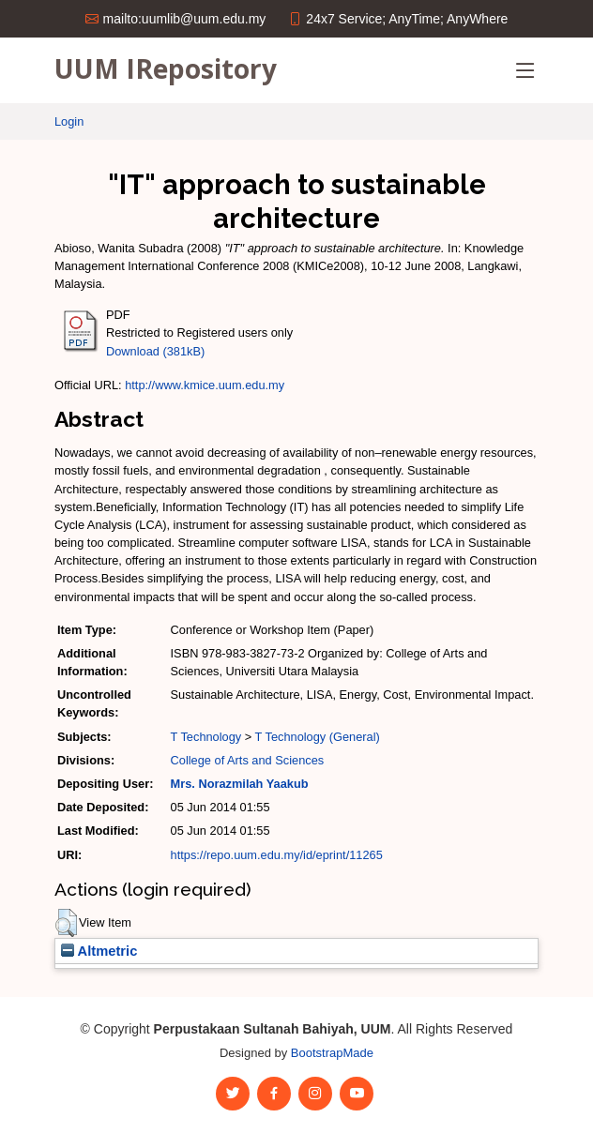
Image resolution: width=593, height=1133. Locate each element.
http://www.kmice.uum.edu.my (204, 385)
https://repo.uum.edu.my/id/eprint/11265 (277, 855)
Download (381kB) (155, 351)
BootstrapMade (332, 1053)
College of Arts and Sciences (248, 760)
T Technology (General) (317, 737)
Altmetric (99, 951)
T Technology (206, 737)
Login (69, 121)
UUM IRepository (165, 68)
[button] (66, 923)
